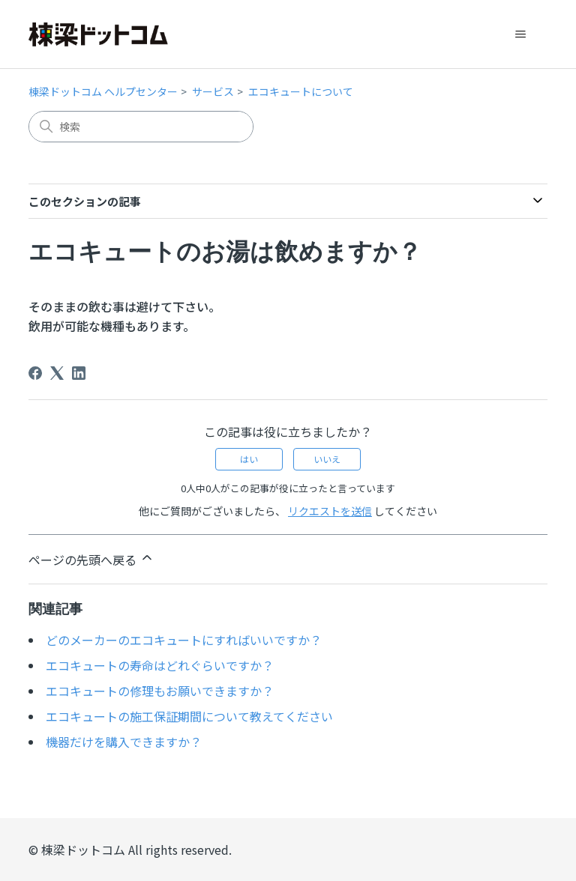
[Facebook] (35, 373)
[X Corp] (57, 373)
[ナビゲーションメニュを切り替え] (521, 34)
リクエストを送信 (330, 510)
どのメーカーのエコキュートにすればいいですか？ (184, 640)
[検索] (141, 127)
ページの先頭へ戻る (91, 559)
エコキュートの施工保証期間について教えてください (189, 716)
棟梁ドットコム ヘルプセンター (103, 91)
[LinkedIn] (79, 373)
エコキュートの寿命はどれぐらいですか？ (160, 665)
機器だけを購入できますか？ (124, 742)
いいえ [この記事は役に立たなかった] (327, 458)
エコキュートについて (300, 91)
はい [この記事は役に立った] (249, 458)
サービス (213, 91)
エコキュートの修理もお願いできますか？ (160, 691)
